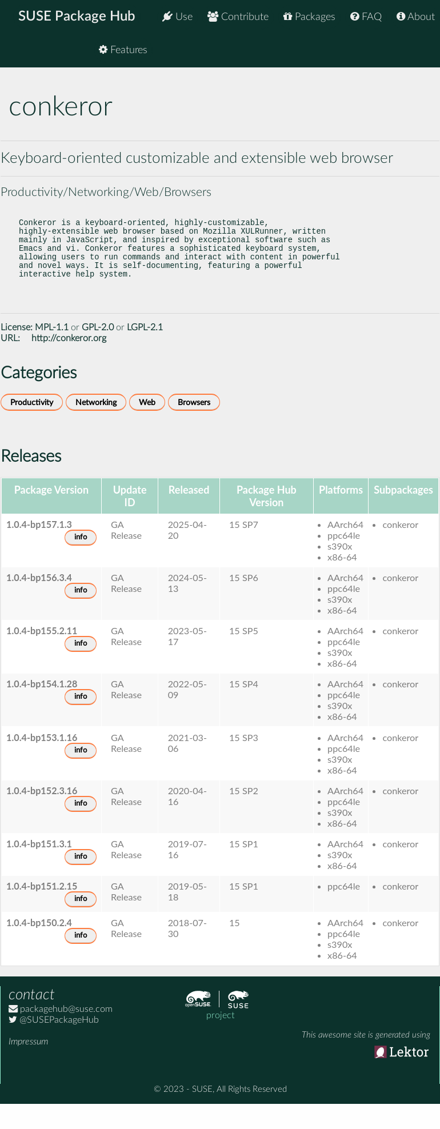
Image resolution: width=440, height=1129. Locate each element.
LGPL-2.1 (145, 350)
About (416, 16)
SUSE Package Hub (77, 17)
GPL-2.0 (98, 350)
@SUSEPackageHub (54, 1042)
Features (410, 51)
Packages (309, 16)
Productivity (31, 425)
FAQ (366, 16)
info (80, 560)
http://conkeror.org (68, 361)
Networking (96, 425)
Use (177, 16)
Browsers (194, 425)
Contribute (238, 16)
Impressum (28, 1064)
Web (147, 425)
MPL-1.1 (52, 350)
